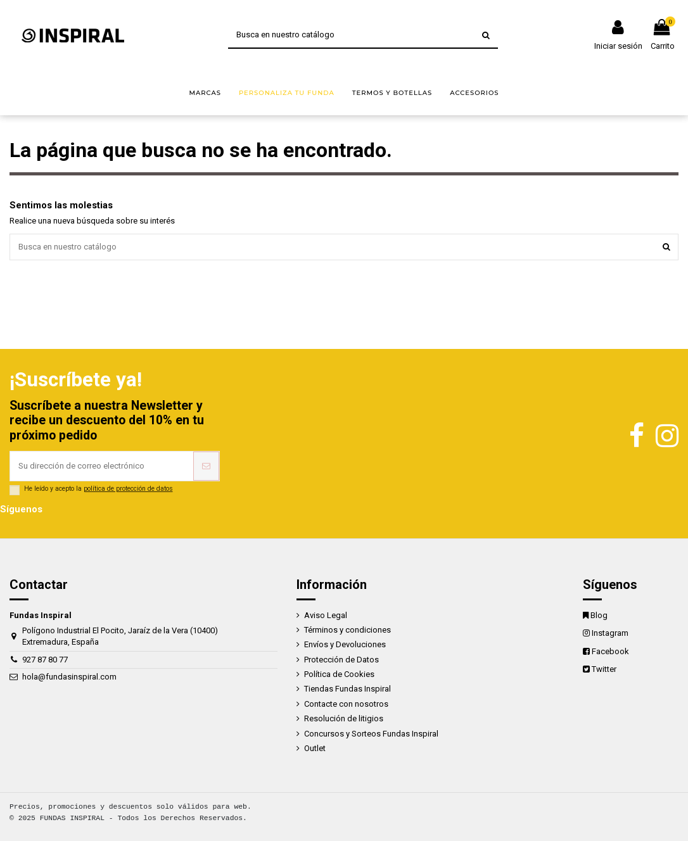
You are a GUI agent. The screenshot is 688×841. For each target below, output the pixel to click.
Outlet (315, 748)
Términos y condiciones (347, 630)
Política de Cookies (339, 674)
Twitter (604, 669)
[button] (205, 93)
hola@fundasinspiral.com (69, 676)
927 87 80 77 (45, 659)
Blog (599, 615)
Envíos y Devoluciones (345, 644)
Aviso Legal (325, 615)
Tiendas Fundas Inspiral (347, 688)
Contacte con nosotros (346, 704)
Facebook (610, 651)
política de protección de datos (128, 488)
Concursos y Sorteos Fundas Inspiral (371, 733)
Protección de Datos (341, 659)
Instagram (610, 633)
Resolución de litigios (343, 718)
